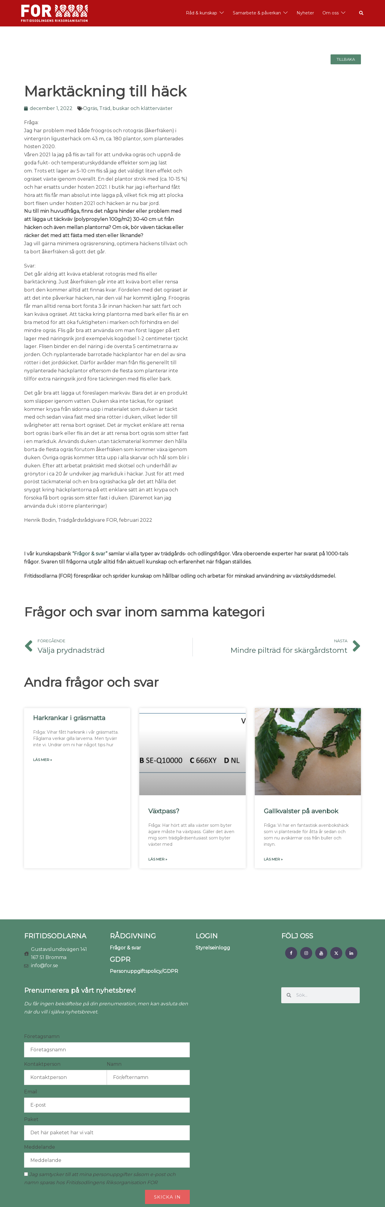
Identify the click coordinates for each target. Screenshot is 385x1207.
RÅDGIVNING (133, 936)
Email (30, 1092)
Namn (114, 1064)
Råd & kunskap (201, 13)
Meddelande (39, 1147)
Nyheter (305, 13)
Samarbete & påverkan (257, 13)
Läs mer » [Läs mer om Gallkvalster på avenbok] (273, 859)
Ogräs (90, 108)
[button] (361, 13)
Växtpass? (163, 811)
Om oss (330, 13)
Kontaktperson (42, 1064)
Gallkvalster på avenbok (301, 811)
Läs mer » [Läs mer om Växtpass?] (157, 859)
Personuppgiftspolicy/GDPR (144, 971)
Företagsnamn (42, 1036)
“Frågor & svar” (89, 554)
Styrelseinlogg (213, 948)
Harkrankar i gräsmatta (69, 718)
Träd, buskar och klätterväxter (136, 108)
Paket (31, 1119)
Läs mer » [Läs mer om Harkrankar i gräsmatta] (42, 759)
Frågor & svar (125, 948)
